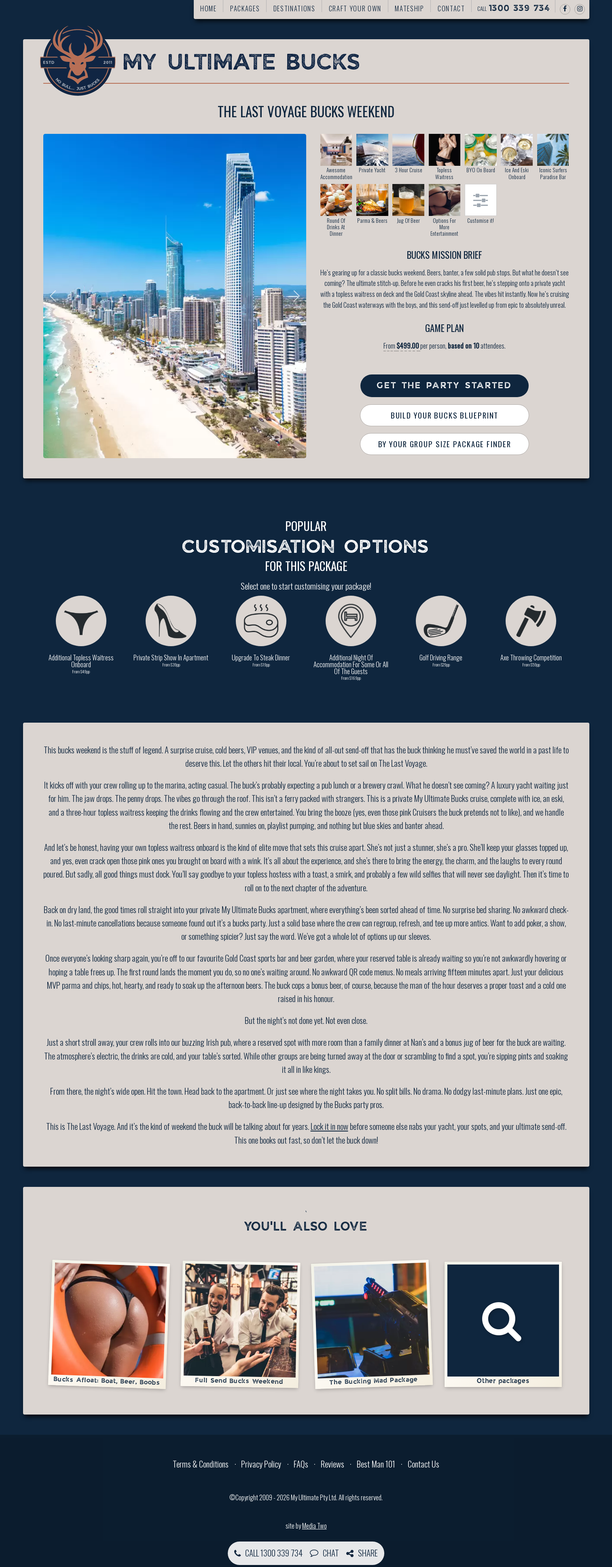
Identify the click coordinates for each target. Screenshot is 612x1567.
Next (294, 296)
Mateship (409, 8)
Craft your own (355, 8)
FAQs (301, 1463)
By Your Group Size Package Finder (444, 443)
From (401, 345)
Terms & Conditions (201, 1463)
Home (208, 8)
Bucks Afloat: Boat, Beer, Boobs (109, 1324)
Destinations (294, 8)
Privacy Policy (261, 1463)
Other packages (503, 1324)
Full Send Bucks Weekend (240, 1324)
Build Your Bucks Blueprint (445, 415)
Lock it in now (329, 1126)
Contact (451, 8)
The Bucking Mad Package (372, 1323)
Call (513, 8)
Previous (55, 296)
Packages (245, 8)
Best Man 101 (376, 1463)
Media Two (314, 1525)
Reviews (332, 1463)
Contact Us (423, 1463)
